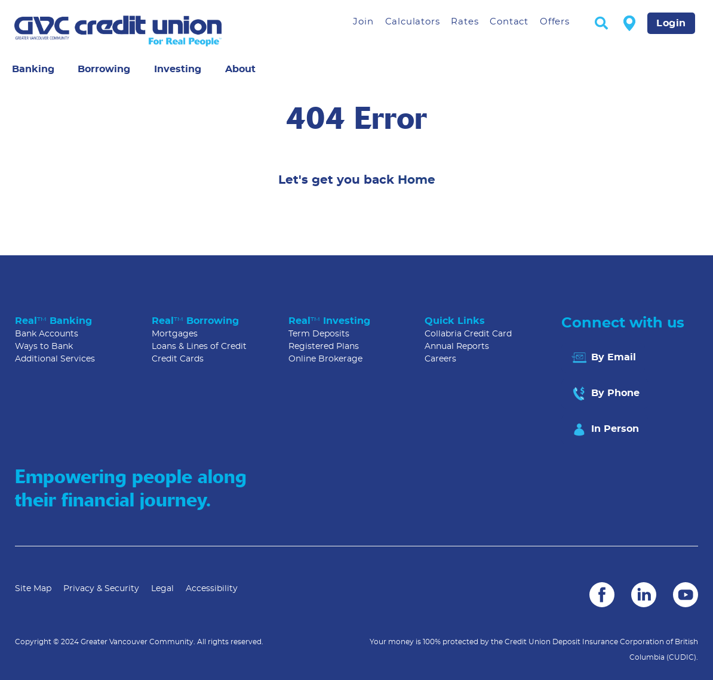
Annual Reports (457, 346)
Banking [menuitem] (33, 69)
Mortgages (175, 334)
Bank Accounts (46, 334)
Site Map (33, 589)
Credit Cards (178, 359)
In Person (604, 429)
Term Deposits (318, 334)
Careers (440, 359)
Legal (162, 589)
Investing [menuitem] (177, 69)
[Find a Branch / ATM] (629, 22)
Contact (509, 21)
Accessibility (212, 589)
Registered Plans (323, 346)
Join (363, 21)
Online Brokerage (325, 359)
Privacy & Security (101, 589)
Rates (464, 21)
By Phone (605, 394)
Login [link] (671, 23)
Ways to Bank (44, 346)
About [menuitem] (240, 69)
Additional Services (55, 359)
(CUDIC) (681, 657)
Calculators (412, 21)
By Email (603, 358)
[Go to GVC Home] (145, 31)
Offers (555, 21)
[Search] (601, 24)
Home (416, 180)
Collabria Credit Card (468, 334)
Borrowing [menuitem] (104, 69)
